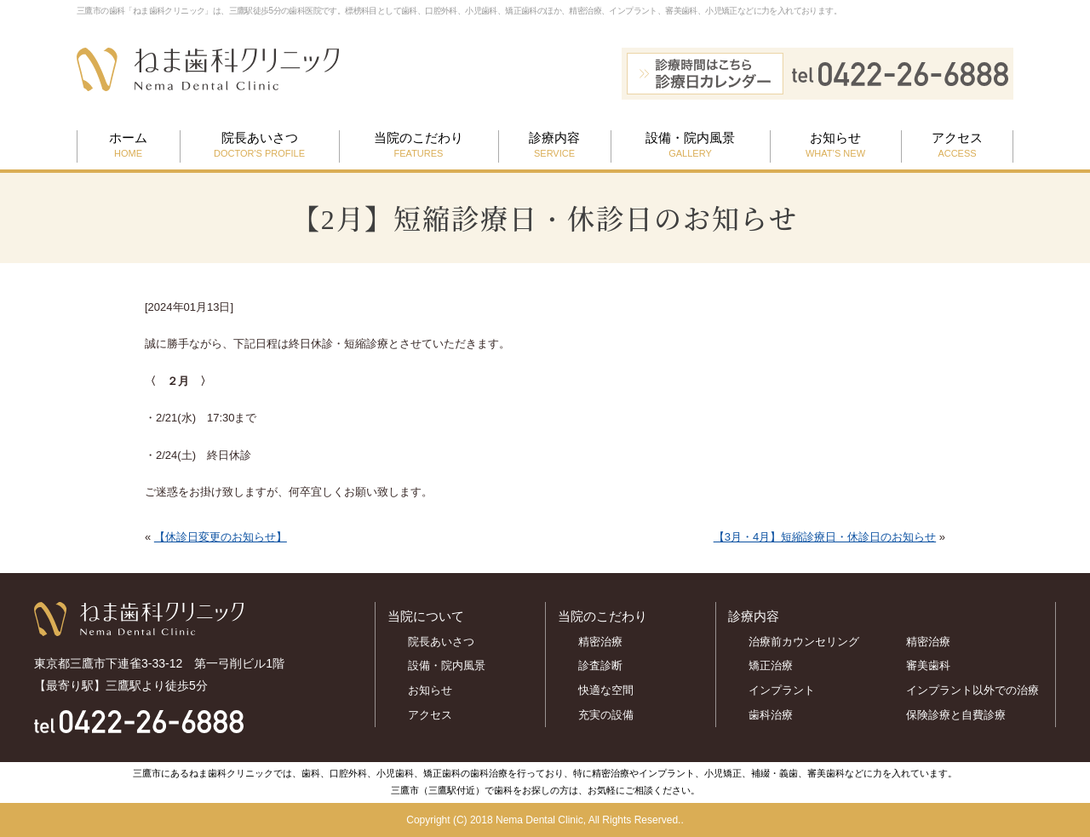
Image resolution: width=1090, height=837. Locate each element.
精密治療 (600, 641)
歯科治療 (771, 714)
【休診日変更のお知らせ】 (220, 536)
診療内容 (554, 145)
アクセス (957, 145)
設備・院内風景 (690, 145)
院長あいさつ (259, 145)
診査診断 (600, 665)
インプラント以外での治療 (972, 690)
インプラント (782, 690)
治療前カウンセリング (804, 641)
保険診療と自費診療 (961, 714)
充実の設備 (606, 714)
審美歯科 (928, 665)
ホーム (128, 145)
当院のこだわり (418, 145)
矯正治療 (771, 665)
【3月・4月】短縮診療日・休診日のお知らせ (825, 536)
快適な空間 (606, 690)
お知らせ (835, 145)
